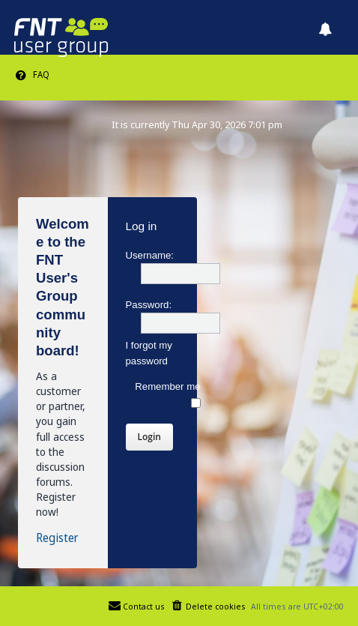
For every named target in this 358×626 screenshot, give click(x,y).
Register (57, 538)
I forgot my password (149, 353)
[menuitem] (31, 75)
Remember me (167, 394)
